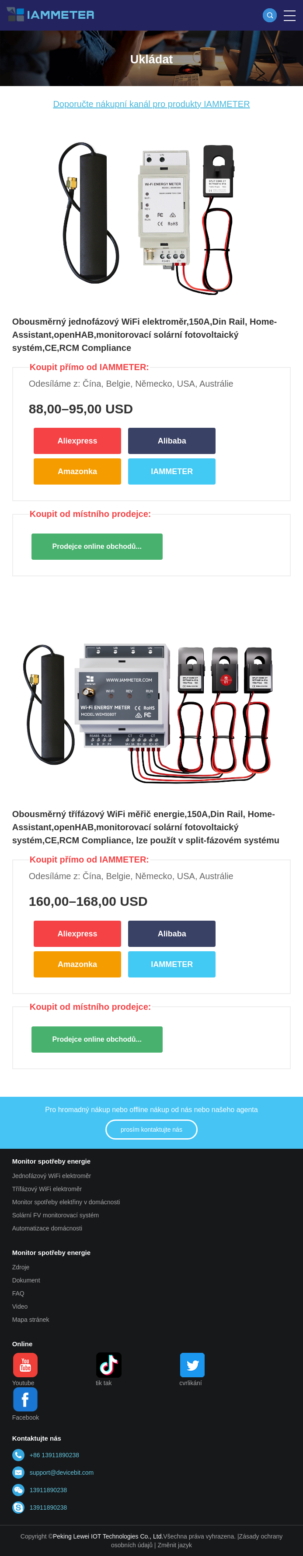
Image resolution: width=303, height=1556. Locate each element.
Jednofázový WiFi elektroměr (51, 1175)
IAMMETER (172, 471)
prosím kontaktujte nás (151, 1129)
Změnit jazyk (174, 1545)
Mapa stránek (30, 1319)
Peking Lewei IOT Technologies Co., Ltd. (108, 1536)
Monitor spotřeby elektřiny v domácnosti (66, 1202)
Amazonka (77, 471)
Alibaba (172, 441)
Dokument (26, 1280)
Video (20, 1306)
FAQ (18, 1293)
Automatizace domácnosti (47, 1228)
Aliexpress (77, 441)
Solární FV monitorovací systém (55, 1215)
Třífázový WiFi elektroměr (47, 1188)
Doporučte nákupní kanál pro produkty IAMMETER (151, 104)
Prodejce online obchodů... (96, 546)
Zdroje (21, 1267)
